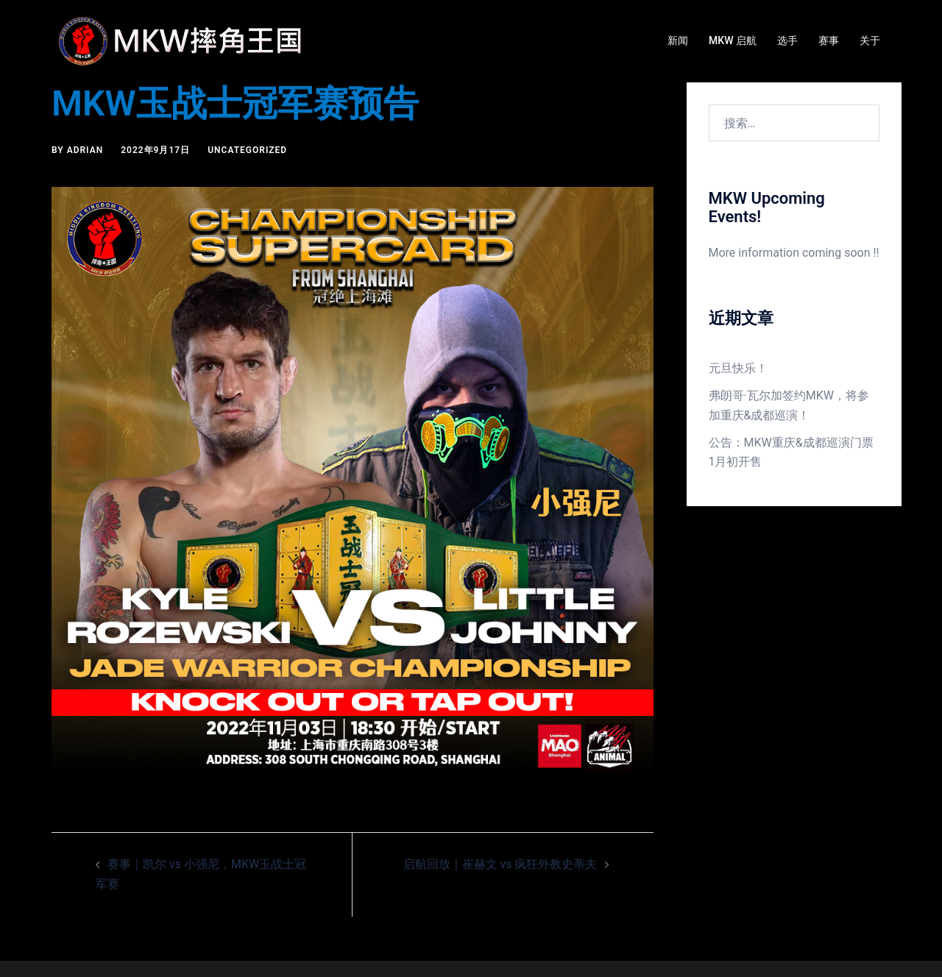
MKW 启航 (733, 40)
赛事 (828, 40)
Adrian (85, 150)
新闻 (677, 40)
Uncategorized (247, 150)
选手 (787, 40)
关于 (870, 40)
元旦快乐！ (738, 368)
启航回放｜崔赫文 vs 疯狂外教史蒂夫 (500, 864)
